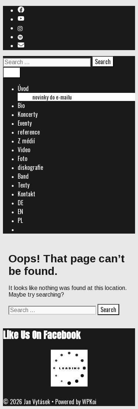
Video (24, 149)
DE (20, 202)
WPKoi (89, 401)
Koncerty (28, 114)
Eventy (25, 123)
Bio (21, 105)
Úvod (23, 88)
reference (29, 131)
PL (20, 220)
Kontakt (26, 193)
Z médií (26, 140)
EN (20, 211)
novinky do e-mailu (52, 97)
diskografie (30, 167)
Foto (22, 158)
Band (23, 176)
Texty (23, 185)
